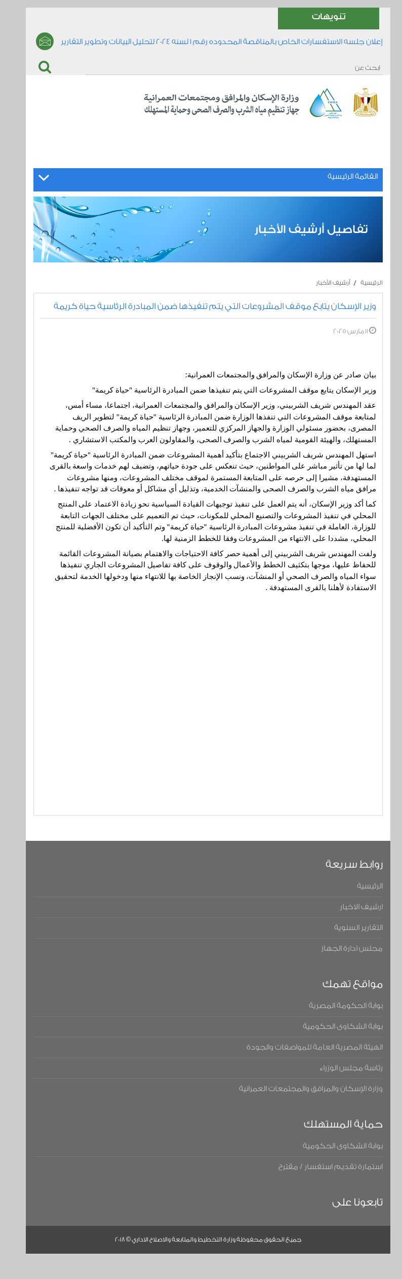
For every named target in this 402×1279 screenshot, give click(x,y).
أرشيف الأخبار (318, 282)
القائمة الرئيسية (338, 176)
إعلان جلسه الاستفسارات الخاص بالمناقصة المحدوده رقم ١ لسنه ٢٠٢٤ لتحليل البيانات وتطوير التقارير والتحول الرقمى (207, 45)
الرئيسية (357, 282)
